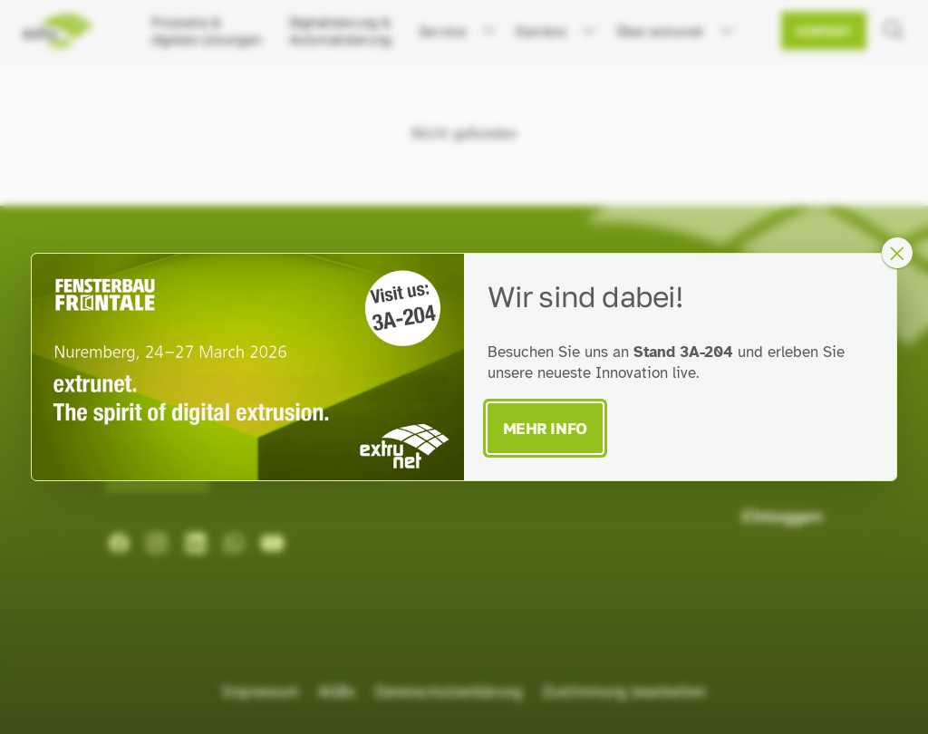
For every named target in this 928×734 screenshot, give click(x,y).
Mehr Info (545, 428)
